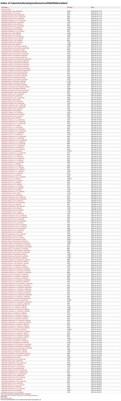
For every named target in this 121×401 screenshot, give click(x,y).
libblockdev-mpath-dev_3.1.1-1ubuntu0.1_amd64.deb (17, 287)
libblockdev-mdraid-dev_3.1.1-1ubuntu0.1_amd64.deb (17, 294)
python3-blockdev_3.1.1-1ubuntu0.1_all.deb (14, 265)
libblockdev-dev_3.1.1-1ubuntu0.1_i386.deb (14, 329)
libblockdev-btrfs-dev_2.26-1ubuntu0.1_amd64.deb (16, 250)
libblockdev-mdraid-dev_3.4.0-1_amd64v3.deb (15, 372)
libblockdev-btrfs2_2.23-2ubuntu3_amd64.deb (14, 55)
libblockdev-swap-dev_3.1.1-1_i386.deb (13, 162)
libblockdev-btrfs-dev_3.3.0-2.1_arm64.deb (14, 228)
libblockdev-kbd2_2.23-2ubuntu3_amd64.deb (14, 46)
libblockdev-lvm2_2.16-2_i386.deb (11, 33)
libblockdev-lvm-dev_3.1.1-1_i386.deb (12, 173)
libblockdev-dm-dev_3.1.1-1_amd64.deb (13, 158)
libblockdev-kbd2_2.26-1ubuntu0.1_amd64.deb (15, 241)
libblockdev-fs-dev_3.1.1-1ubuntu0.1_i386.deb (15, 318)
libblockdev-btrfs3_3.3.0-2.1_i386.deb (12, 235)
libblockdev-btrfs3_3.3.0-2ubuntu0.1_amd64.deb (15, 342)
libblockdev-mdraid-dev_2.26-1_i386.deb (13, 114)
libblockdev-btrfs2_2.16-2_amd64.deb (12, 24)
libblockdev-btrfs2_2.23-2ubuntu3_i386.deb (14, 81)
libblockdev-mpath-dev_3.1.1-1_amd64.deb (14, 136)
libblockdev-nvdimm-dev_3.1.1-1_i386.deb (13, 176)
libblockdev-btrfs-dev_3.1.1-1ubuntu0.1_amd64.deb (16, 298)
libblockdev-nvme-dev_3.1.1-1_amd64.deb (13, 143)
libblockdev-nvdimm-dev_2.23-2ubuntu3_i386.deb (16, 86)
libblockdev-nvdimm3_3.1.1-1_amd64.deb (13, 141)
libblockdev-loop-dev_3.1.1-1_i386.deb (12, 186)
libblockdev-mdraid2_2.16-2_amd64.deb (13, 22)
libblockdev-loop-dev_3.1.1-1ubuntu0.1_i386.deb (15, 335)
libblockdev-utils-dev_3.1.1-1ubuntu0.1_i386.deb (15, 324)
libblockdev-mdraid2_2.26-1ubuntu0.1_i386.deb (15, 256)
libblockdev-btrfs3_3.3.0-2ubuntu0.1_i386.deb (14, 351)
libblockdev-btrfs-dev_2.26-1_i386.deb (12, 116)
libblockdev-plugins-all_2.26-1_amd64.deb (13, 107)
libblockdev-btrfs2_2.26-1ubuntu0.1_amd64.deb (15, 248)
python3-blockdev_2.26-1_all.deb (11, 99)
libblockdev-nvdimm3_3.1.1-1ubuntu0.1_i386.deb (15, 309)
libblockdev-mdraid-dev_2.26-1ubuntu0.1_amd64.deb (17, 246)
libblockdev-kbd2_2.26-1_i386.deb (11, 118)
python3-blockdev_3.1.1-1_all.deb (11, 125)
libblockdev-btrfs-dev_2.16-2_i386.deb (12, 38)
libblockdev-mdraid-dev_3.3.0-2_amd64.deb (14, 199)
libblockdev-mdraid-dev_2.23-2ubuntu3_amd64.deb (16, 70)
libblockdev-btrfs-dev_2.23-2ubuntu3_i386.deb (15, 79)
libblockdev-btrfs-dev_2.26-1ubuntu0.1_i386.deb (15, 263)
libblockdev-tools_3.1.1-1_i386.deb (11, 164)
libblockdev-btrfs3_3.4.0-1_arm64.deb (12, 383)
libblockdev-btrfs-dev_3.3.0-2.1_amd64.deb (14, 221)
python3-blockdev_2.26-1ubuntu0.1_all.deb (14, 239)
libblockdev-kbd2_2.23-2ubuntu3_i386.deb (13, 83)
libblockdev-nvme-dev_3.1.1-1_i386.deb (13, 167)
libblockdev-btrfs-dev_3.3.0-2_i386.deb (12, 210)
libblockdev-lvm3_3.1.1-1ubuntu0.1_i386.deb (14, 307)
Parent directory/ (6, 9)
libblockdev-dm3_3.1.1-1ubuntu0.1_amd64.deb (15, 278)
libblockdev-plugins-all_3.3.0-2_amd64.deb (14, 197)
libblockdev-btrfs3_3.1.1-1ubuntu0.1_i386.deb (14, 315)
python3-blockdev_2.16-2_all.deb (11, 13)
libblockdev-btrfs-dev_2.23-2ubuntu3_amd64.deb (15, 48)
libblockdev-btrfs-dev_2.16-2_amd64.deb (13, 14)
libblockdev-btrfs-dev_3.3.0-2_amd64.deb (13, 202)
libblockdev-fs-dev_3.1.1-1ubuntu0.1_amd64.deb (15, 281)
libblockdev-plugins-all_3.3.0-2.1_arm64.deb (14, 224)
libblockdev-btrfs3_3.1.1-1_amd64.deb (12, 156)
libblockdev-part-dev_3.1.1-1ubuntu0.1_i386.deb (15, 326)
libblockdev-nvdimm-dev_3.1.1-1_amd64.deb (14, 140)
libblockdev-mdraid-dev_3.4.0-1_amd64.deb (14, 362)
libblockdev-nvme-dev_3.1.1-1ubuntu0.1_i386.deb (16, 311)
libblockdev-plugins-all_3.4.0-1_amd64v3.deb (14, 370)
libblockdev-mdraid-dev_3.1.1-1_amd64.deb (14, 130)
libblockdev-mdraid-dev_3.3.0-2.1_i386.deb (14, 234)
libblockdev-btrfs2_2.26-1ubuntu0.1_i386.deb (14, 257)
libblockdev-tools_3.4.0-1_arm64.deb (12, 379)
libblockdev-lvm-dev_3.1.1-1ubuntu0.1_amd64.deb (16, 303)
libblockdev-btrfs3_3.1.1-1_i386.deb (12, 189)
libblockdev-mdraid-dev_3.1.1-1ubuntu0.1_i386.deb (16, 320)
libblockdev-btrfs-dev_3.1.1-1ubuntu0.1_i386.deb (15, 337)
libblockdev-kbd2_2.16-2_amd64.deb (12, 11)
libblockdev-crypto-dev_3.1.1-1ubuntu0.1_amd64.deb (16, 302)
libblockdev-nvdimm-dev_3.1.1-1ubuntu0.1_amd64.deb (17, 283)
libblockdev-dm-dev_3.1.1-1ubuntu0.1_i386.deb (15, 333)
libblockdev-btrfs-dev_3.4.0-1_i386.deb (12, 392)
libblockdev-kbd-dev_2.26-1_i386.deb (12, 108)
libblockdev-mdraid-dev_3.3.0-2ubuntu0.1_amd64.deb (17, 348)
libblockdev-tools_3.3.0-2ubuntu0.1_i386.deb (14, 349)
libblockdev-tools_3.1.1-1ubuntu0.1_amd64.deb (15, 267)
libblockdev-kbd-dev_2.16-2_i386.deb (12, 29)
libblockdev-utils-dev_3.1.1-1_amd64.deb (13, 119)
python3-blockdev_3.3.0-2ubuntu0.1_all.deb (14, 338)
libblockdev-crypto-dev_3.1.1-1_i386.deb (13, 191)
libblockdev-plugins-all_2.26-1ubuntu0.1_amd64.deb (16, 245)
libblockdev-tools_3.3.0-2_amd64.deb (12, 195)
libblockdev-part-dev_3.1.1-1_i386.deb (12, 165)
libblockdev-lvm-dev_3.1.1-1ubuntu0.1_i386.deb (15, 316)
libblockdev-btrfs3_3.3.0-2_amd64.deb (12, 200)
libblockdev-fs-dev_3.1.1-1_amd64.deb (12, 147)
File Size (69, 7)
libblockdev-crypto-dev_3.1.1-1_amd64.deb (14, 153)
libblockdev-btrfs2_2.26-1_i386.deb (11, 110)
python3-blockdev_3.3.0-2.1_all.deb (12, 211)
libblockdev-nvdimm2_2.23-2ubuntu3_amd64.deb (15, 64)
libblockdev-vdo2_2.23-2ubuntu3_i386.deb (13, 88)
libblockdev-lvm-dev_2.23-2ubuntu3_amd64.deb (15, 66)
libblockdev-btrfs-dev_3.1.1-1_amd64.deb (13, 149)
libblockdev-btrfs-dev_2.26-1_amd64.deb (13, 97)
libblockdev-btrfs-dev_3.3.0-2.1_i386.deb (13, 237)
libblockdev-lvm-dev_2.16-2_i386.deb (12, 40)
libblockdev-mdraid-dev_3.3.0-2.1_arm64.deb (14, 226)
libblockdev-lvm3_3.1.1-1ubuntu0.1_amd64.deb (15, 274)
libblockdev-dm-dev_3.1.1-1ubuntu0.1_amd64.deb (16, 296)
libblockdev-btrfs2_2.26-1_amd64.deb (12, 101)
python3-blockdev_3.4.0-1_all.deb (11, 357)
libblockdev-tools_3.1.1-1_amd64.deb (12, 127)
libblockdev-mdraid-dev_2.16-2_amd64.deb (14, 20)
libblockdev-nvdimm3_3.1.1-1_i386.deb (13, 171)
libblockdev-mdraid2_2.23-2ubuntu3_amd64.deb (15, 62)
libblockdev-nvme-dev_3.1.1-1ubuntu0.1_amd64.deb (16, 272)
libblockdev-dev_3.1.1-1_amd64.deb (12, 151)
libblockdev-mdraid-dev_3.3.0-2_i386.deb (13, 206)
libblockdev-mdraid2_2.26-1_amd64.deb (13, 103)
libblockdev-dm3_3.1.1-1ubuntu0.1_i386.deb (14, 313)
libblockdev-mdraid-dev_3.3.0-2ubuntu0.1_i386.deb (16, 353)
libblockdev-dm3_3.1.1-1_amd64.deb (12, 154)
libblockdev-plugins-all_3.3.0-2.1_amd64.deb (14, 215)
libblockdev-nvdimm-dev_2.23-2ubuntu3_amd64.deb (16, 59)
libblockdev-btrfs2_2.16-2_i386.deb (11, 35)
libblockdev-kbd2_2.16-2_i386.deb (11, 44)
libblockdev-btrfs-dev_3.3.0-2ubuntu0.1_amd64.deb (16, 346)
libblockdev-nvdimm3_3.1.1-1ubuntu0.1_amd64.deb (16, 270)
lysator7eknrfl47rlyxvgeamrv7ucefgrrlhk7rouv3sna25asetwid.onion (19, 395)
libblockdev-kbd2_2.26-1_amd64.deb (12, 95)
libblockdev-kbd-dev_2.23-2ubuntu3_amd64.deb (15, 61)
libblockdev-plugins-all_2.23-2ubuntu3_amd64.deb (16, 68)
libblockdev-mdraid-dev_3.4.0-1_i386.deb (13, 388)
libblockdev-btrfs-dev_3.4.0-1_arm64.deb (13, 384)
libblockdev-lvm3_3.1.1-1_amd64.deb (12, 134)
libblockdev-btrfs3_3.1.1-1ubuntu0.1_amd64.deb (15, 276)
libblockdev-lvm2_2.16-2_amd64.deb (12, 27)
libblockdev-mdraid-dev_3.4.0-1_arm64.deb (14, 381)
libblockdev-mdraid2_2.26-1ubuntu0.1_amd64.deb (16, 243)
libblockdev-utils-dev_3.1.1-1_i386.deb (12, 160)
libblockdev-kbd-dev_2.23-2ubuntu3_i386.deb (14, 75)
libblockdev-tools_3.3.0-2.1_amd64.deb (13, 213)
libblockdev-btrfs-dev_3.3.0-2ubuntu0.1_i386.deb (15, 355)
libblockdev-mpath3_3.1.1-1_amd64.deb (13, 138)
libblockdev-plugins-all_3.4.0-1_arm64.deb (13, 377)
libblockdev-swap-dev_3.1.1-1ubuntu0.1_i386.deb (16, 327)
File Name (5, 7)
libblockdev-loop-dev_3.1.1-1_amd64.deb (13, 145)
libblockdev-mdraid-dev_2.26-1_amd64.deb (14, 105)
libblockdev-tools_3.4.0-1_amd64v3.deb (13, 368)
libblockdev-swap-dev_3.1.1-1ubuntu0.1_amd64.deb (16, 289)
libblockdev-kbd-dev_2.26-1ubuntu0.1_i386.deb (15, 261)
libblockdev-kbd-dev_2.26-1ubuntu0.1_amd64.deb (16, 252)
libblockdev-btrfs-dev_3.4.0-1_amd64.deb (13, 366)
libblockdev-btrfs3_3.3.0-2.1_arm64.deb (13, 230)
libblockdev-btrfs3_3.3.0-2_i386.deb (12, 208)
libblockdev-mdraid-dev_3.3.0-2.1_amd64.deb (14, 217)
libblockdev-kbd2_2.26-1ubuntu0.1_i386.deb (14, 254)
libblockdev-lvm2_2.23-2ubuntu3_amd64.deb (14, 57)
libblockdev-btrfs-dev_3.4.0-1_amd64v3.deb (14, 373)
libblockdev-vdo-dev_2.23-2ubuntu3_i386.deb (14, 92)
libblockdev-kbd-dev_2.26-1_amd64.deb (13, 94)
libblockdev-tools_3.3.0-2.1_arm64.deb (12, 222)
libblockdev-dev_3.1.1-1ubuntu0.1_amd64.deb (15, 300)
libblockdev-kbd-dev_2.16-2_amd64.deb (13, 26)
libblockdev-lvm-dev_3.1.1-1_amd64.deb (13, 132)
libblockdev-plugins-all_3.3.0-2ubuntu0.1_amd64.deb (16, 344)
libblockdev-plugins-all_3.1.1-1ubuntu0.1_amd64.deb (16, 291)
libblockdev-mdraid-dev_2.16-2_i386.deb (13, 31)
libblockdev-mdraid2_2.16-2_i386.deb (12, 42)
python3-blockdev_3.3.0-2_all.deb (11, 193)
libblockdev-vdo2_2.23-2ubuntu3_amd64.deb (14, 51)
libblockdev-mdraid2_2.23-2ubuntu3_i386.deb (14, 84)
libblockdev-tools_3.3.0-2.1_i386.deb (12, 232)
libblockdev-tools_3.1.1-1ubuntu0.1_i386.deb (14, 305)
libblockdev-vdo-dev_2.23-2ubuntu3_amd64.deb (15, 53)
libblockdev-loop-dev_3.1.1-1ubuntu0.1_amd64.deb (16, 292)
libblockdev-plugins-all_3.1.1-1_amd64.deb (14, 123)
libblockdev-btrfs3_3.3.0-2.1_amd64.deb (13, 219)
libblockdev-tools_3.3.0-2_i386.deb (11, 204)
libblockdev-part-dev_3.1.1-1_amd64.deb (13, 129)
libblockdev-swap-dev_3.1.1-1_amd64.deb (13, 121)
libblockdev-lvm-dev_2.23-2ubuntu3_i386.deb (14, 73)
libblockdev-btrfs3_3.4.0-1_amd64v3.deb (13, 375)
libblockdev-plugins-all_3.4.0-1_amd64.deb (14, 359)
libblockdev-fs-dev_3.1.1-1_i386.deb (12, 184)
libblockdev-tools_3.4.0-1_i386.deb (11, 386)
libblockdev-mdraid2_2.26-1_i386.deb (12, 112)
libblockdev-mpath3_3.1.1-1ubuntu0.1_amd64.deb (16, 268)
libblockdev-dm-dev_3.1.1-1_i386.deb (12, 180)
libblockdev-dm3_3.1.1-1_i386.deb (11, 182)
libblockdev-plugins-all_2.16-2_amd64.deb (13, 16)
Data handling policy (6, 398)
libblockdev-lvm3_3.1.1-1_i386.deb (11, 175)
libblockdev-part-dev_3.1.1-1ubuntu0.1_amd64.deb (16, 285)
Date (92, 7)
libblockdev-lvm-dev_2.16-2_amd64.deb (13, 18)
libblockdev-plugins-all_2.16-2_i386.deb (13, 37)
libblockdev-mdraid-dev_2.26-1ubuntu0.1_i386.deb (16, 259)
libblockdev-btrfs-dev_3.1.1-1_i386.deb (12, 188)
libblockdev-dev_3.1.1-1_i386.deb (11, 178)
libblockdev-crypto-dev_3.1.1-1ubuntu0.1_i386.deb (16, 331)
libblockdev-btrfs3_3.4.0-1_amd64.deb (12, 364)
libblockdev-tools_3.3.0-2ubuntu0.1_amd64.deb (15, 340)
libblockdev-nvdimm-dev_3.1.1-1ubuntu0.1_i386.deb (16, 322)
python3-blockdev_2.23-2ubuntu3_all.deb (13, 49)
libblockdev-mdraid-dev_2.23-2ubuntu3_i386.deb (15, 90)
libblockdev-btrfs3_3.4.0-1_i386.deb (12, 390)
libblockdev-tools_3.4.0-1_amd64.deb (12, 360)
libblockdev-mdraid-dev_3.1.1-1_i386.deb (13, 169)
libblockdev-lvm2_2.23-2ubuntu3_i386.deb (13, 77)
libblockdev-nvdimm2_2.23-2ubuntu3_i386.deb (15, 72)
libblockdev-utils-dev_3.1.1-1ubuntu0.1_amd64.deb (16, 280)
